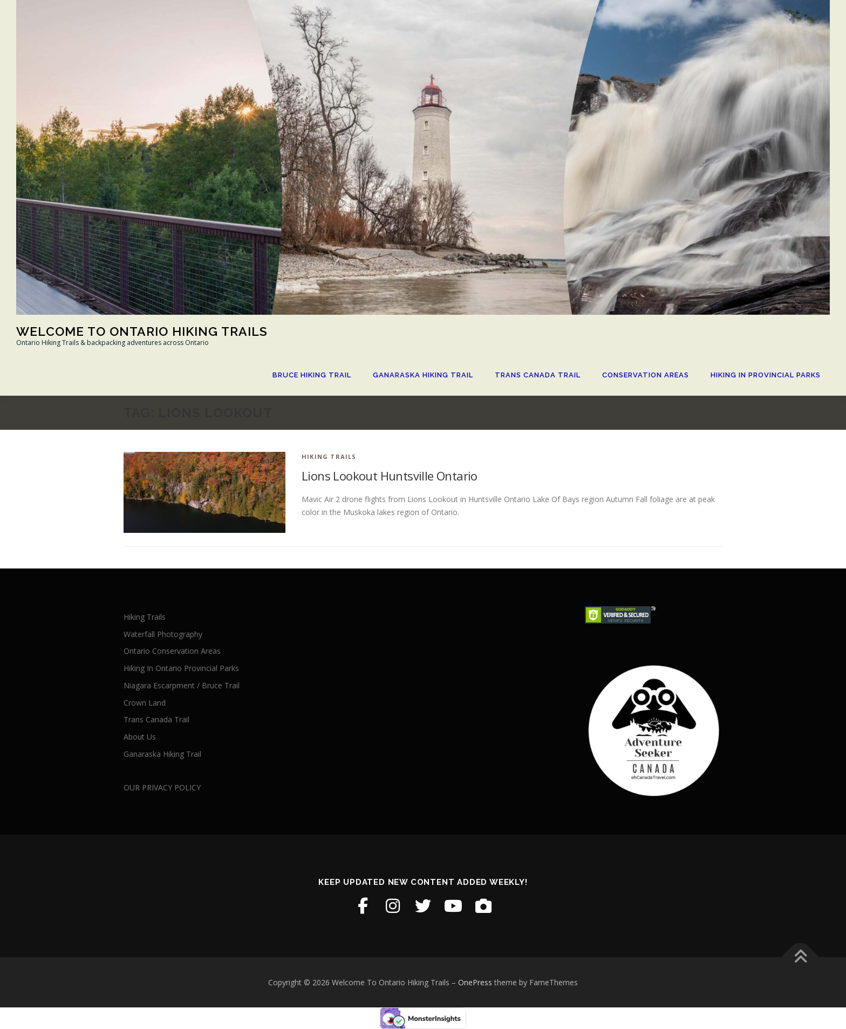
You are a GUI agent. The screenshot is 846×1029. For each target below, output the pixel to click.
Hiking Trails (329, 456)
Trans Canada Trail (538, 375)
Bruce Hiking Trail (311, 375)
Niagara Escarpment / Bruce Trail (182, 685)
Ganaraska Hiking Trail (423, 375)
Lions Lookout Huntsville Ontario (389, 476)
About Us (140, 737)
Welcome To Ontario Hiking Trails (142, 331)
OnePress (475, 982)
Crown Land (145, 703)
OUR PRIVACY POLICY (162, 787)
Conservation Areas (645, 375)
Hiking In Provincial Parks (766, 375)
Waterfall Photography (163, 634)
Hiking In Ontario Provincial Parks (181, 668)
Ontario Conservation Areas (172, 651)
